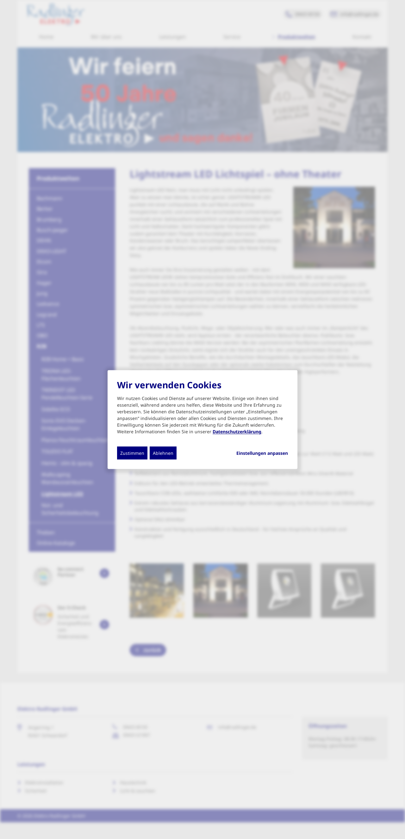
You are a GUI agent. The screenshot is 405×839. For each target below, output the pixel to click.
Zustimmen (132, 453)
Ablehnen (163, 453)
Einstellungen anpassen (262, 453)
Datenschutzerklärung (237, 432)
